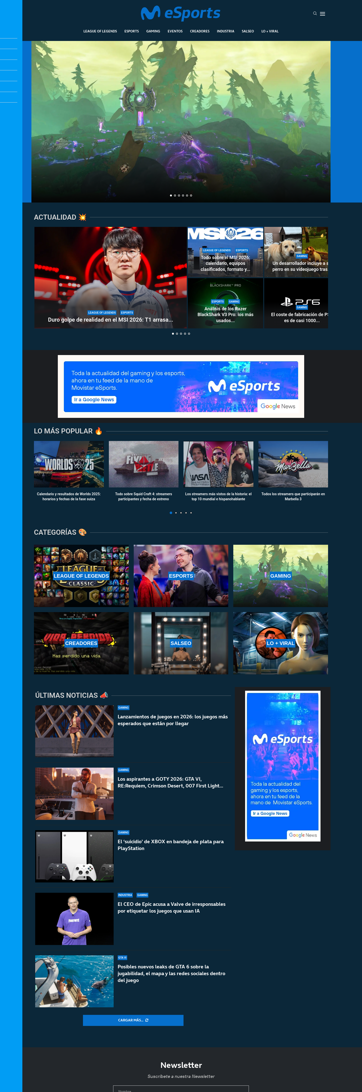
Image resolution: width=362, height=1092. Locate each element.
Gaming (153, 31)
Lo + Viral (270, 31)
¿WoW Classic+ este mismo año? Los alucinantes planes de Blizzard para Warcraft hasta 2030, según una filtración (181, 175)
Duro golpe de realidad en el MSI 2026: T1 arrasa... (110, 320)
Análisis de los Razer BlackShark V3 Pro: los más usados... (226, 314)
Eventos (175, 31)
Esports (131, 31)
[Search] (315, 14)
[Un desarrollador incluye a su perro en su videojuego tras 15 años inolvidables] (302, 252)
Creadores (199, 31)
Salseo (248, 31)
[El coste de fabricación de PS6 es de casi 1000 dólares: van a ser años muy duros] (302, 303)
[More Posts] (133, 1020)
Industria (225, 31)
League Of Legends (100, 31)
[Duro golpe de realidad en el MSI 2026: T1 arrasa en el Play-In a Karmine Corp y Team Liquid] (110, 277)
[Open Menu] (322, 13)
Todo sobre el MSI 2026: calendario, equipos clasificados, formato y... (225, 263)
